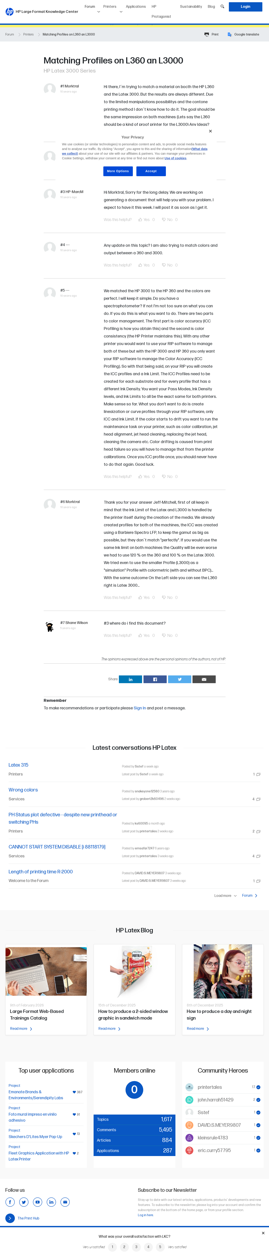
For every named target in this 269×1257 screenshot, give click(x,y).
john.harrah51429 (216, 1100)
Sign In (140, 708)
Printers (109, 7)
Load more (226, 896)
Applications (136, 7)
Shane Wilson (76, 623)
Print (211, 34)
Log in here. (146, 1215)
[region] (136, 154)
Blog (211, 7)
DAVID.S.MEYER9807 (150, 873)
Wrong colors (23, 790)
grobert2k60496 (152, 799)
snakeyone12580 (147, 791)
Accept (151, 171)
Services (17, 799)
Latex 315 (18, 765)
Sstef (139, 766)
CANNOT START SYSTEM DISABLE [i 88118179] (57, 847)
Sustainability (191, 7)
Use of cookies (176, 158)
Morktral (72, 86)
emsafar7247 (144, 848)
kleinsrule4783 (213, 1138)
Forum (92, 5)
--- (68, 245)
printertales (148, 831)
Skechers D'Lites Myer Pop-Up (35, 1137)
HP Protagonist (161, 12)
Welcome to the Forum (29, 880)
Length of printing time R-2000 (41, 872)
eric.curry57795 (214, 1151)
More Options (118, 171)
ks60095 (141, 823)
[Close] (210, 131)
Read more (21, 1029)
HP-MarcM (74, 192)
